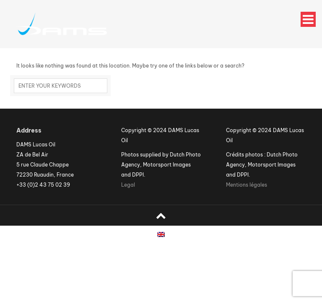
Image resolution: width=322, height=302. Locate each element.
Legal (128, 185)
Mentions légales (246, 185)
